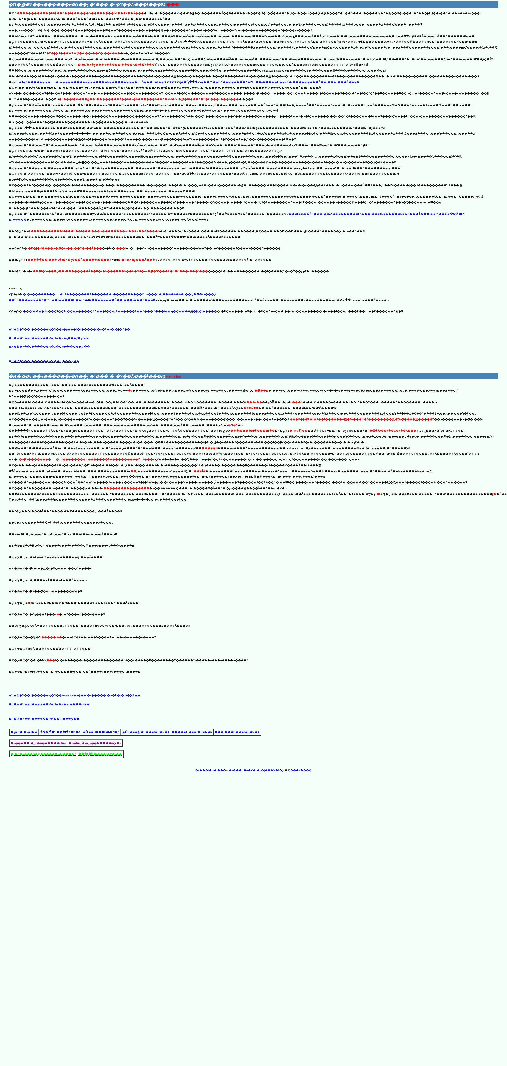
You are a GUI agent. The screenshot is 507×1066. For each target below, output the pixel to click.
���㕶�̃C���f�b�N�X (60, 731)
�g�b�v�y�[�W (24, 731)
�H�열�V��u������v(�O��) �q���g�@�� (49, 337)
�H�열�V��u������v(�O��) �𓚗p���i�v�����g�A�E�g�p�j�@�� (69, 329)
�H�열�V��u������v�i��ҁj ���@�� (44, 361)
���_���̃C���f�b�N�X (237, 731)
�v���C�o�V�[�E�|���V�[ (254, 770)
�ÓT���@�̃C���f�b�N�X (145, 731)
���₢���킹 (301, 770)
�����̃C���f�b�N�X (192, 731)
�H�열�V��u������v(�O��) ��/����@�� (49, 346)
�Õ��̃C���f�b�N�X (101, 731)
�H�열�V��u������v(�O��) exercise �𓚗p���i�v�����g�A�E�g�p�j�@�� (74, 695)
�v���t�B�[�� (209, 770)
